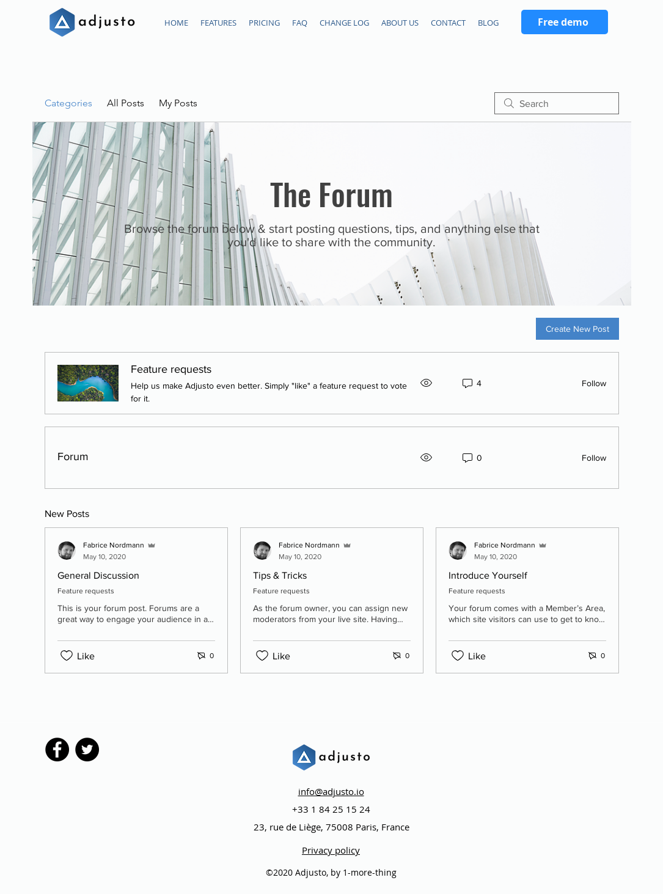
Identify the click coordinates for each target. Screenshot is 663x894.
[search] (556, 103)
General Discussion (98, 575)
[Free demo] (564, 22)
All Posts (125, 103)
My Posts (178, 103)
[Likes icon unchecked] (67, 655)
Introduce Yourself (488, 575)
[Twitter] (87, 749)
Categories (68, 103)
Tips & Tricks (280, 575)
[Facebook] (57, 749)
